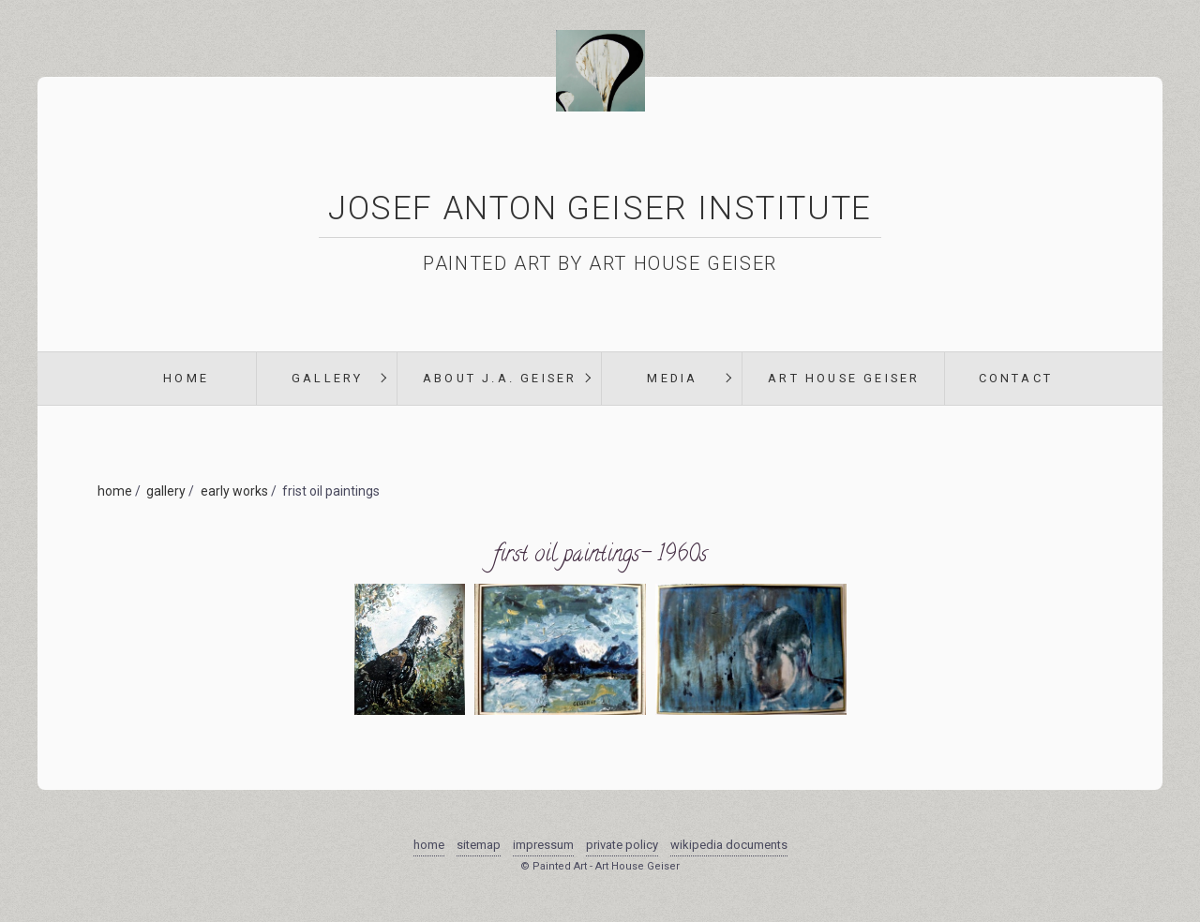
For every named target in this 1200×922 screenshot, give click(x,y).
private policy (622, 845)
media (672, 378)
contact (1016, 378)
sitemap (479, 845)
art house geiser (844, 378)
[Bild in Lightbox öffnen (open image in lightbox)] (409, 703)
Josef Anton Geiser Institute (600, 208)
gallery (327, 378)
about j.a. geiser (500, 378)
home (186, 378)
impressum (543, 845)
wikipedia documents (729, 845)
